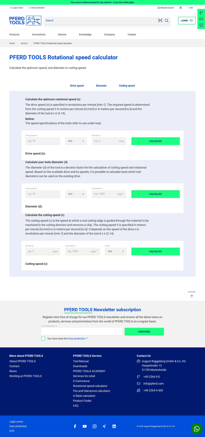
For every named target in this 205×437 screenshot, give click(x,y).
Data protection (36, 8)
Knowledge (85, 34)
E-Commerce (81, 381)
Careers (132, 34)
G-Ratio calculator (84, 395)
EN (190, 8)
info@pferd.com (150, 383)
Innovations (38, 34)
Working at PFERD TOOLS (25, 376)
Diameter (101, 85)
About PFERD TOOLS (22, 361)
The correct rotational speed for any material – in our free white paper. (102, 2)
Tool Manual (81, 361)
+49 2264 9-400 (150, 390)
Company (109, 34)
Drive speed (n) (97, 188)
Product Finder (82, 400)
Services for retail (84, 376)
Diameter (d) (96, 135)
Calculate (155, 141)
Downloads (80, 366)
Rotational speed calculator (90, 386)
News (13, 371)
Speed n (108, 246)
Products (14, 34)
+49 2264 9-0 (148, 376)
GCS (11, 430)
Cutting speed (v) (31, 135)
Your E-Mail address (48, 326)
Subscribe (144, 331)
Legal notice (16, 8)
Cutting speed (127, 85)
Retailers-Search (165, 8)
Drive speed (77, 85)
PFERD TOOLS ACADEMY (89, 371)
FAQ (75, 405)
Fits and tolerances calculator (91, 391)
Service (62, 34)
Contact (14, 366)
